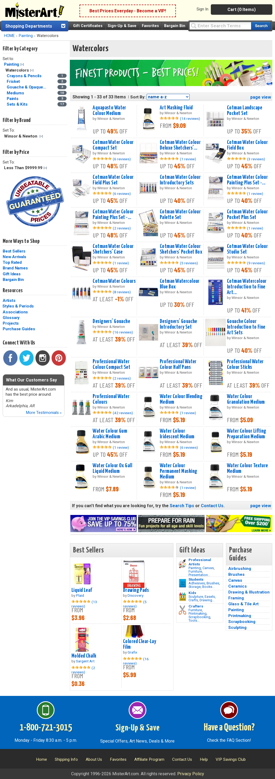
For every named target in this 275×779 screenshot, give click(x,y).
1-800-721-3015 (46, 728)
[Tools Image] (182, 610)
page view (260, 97)
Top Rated (12, 262)
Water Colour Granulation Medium (246, 399)
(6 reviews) (122, 159)
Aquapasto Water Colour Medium (109, 110)
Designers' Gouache (111, 321)
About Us (94, 759)
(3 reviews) (256, 159)
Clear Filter (22, 64)
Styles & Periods (18, 306)
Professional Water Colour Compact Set (111, 364)
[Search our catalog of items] (261, 26)
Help (204, 759)
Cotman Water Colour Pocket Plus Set (247, 214)
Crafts (193, 600)
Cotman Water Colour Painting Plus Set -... (247, 180)
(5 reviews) (189, 263)
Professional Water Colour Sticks (245, 364)
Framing (236, 598)
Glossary (11, 317)
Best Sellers (14, 251)
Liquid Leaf (81, 590)
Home (41, 759)
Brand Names (15, 268)
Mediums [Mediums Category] (16, 93)
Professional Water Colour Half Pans (178, 364)
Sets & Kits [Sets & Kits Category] (17, 104)
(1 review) (188, 159)
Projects (11, 323)
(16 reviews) (123, 332)
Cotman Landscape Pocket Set (244, 110)
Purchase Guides (19, 329)
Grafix (132, 652)
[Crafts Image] (182, 597)
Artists (9, 300)
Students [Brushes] (196, 579)
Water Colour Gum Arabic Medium (110, 433)
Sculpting (237, 627)
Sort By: (138, 97)
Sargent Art (85, 661)
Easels (210, 597)
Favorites (150, 26)
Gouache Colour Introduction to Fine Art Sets (246, 327)
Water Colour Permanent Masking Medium (178, 471)
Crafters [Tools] (196, 606)
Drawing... (207, 600)
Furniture (195, 571)
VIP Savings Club (231, 759)
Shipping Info (66, 759)
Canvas (208, 568)
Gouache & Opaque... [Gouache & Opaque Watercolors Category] (27, 87)
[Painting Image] (182, 564)
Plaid (80, 595)
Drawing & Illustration (249, 592)
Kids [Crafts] (192, 593)
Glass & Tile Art (243, 604)
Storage (195, 587)
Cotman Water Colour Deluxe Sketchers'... (180, 145)
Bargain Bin (174, 26)
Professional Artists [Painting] (200, 562)
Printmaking (198, 613)
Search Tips (182, 505)
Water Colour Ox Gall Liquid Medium (112, 468)
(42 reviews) (123, 413)
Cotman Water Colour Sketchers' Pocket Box (181, 249)
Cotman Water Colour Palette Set (180, 214)
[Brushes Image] (182, 583)
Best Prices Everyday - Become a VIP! (127, 10)
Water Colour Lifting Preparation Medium (246, 433)
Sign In (202, 9)
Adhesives (197, 583)
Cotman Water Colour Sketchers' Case (113, 249)
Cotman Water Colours (114, 281)
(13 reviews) (84, 604)
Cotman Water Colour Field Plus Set (113, 180)
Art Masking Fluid (176, 107)
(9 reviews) (256, 263)
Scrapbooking (199, 617)
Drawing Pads (136, 590)
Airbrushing (239, 568)
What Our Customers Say (31, 380)
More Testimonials (43, 412)
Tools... (194, 620)
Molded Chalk (83, 656)
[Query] (220, 25)
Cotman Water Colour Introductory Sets (180, 180)
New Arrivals (14, 256)
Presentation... (199, 575)
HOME (9, 36)
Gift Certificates (88, 26)
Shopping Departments (28, 26)
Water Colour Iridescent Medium (177, 433)
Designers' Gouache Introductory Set (178, 324)
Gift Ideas (12, 274)
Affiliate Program (149, 759)
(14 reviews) (190, 118)
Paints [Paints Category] (13, 98)
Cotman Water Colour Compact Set (113, 145)
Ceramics (237, 586)
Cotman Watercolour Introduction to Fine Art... (247, 287)
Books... (208, 587)
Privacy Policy (190, 773)
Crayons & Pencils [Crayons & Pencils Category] (25, 75)
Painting (26, 36)
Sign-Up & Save (122, 26)
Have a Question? (229, 728)
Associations (15, 312)
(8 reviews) (122, 292)
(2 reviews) (122, 228)
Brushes (213, 583)
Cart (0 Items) (241, 9)
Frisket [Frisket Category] (14, 81)
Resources (13, 290)
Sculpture (196, 597)
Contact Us (212, 505)
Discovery (135, 595)
